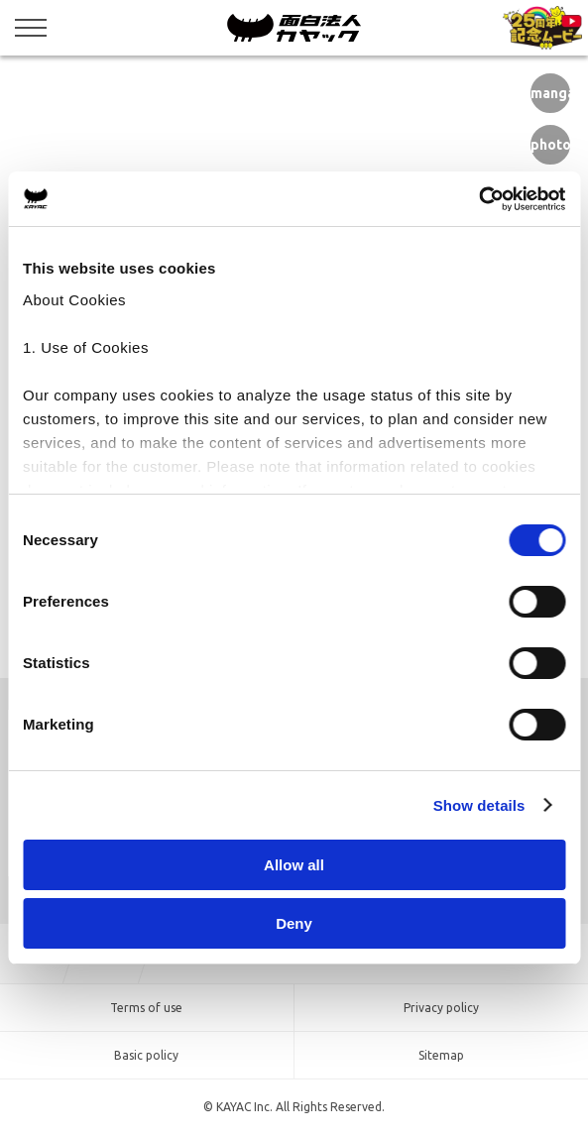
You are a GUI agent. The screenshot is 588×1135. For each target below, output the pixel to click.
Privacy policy (441, 1007)
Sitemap (441, 1055)
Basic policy (146, 1055)
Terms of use (146, 1007)
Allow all (294, 864)
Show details (479, 805)
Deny (294, 923)
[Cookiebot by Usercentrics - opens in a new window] (478, 199)
